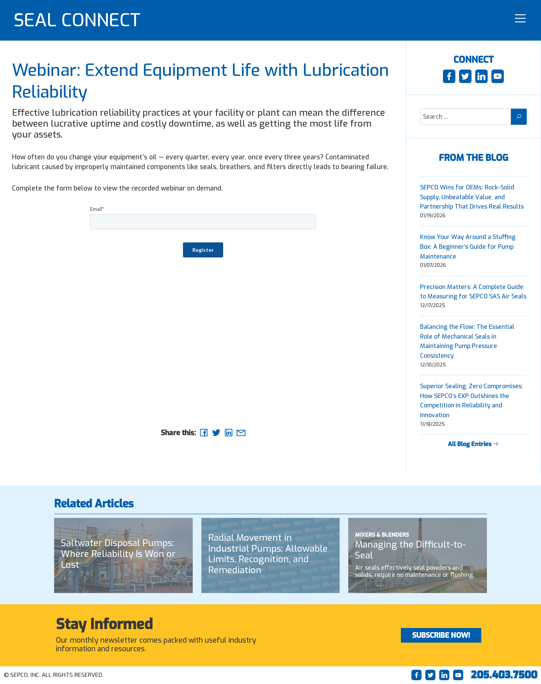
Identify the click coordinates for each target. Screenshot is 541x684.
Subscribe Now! (441, 635)
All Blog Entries (473, 444)
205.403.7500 (504, 675)
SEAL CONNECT (77, 20)
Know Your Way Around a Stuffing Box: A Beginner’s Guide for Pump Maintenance (467, 246)
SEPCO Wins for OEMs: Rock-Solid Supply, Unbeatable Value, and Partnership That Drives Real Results (472, 196)
